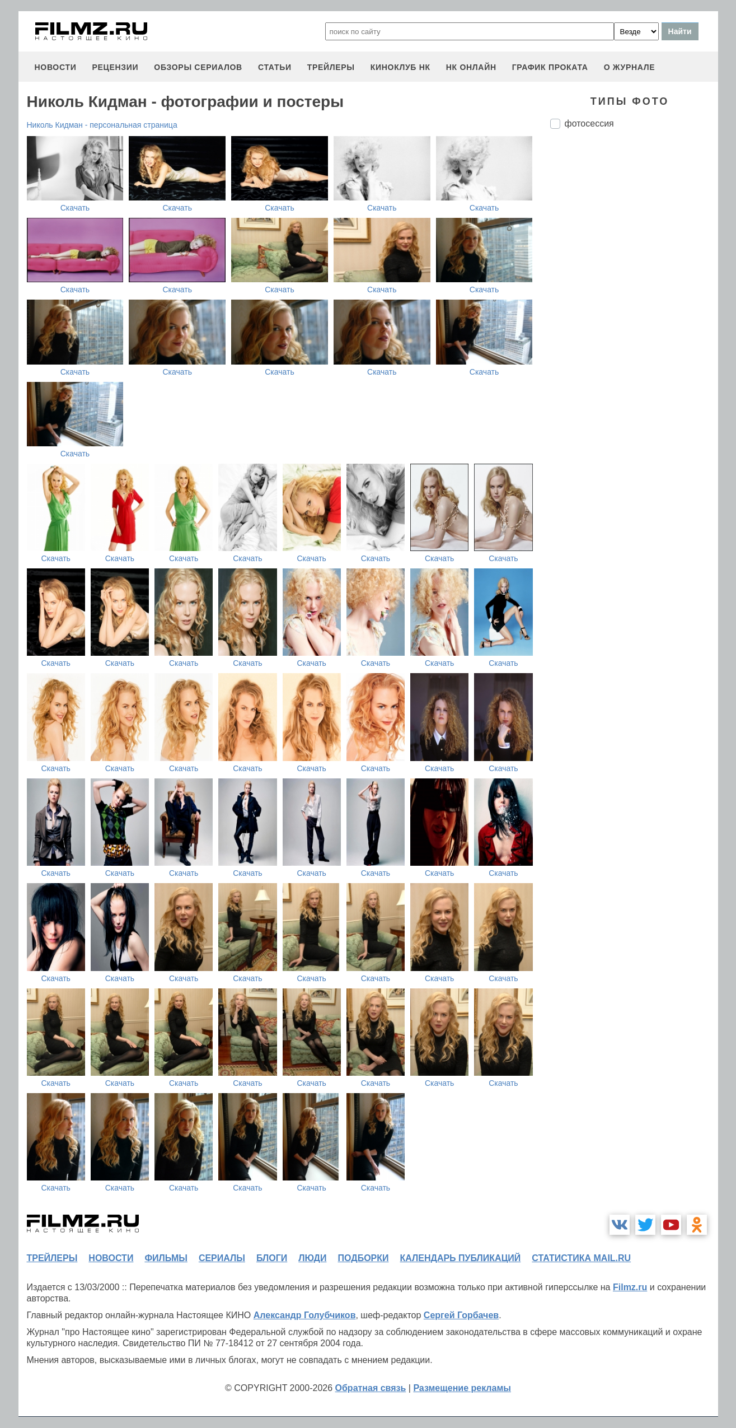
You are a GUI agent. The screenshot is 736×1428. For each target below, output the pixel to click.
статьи (275, 67)
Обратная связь (370, 1388)
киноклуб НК (400, 67)
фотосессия (589, 123)
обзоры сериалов (198, 67)
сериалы (222, 1258)
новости (56, 67)
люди (312, 1258)
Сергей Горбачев (461, 1315)
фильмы (165, 1258)
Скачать (75, 207)
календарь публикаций (460, 1258)
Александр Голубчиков (305, 1315)
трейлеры (331, 67)
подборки (363, 1258)
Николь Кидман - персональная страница (102, 124)
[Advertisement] (634, 325)
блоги (271, 1258)
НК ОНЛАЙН (471, 67)
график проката (550, 67)
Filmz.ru (630, 1287)
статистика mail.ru (581, 1258)
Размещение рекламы (462, 1388)
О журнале (629, 67)
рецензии (115, 67)
